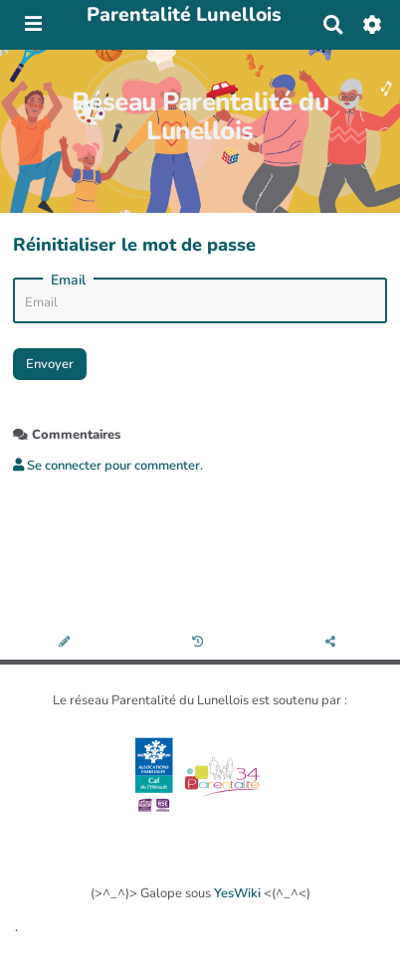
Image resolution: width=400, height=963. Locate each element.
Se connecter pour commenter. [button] (108, 466)
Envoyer (50, 364)
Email (68, 281)
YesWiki (237, 893)
